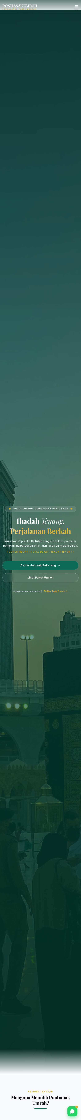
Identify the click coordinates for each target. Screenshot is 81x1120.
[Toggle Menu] (76, 6)
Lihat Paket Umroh (40, 577)
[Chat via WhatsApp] (72, 1111)
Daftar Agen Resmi (56, 591)
